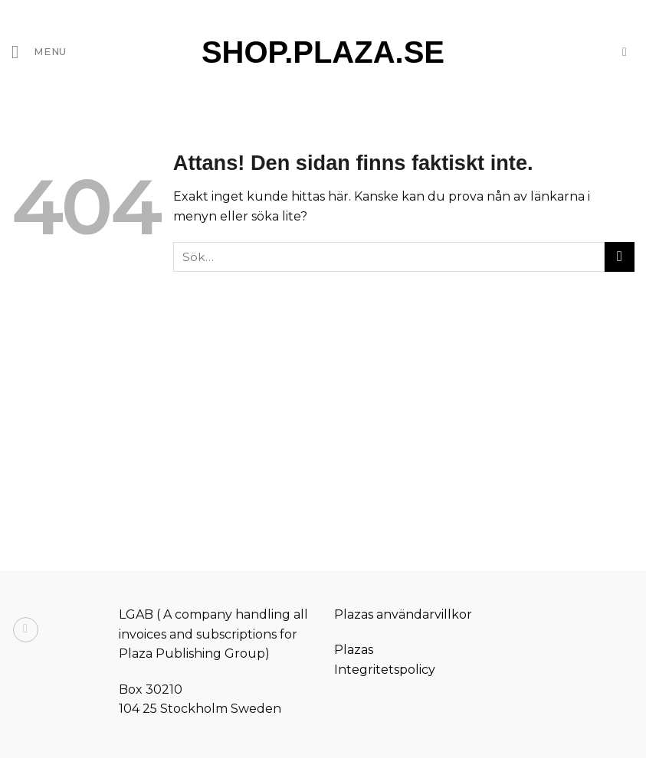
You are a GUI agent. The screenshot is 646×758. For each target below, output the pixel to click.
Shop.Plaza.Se (323, 52)
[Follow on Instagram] (25, 629)
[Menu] (39, 51)
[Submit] (620, 257)
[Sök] (628, 52)
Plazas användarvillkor (403, 614)
